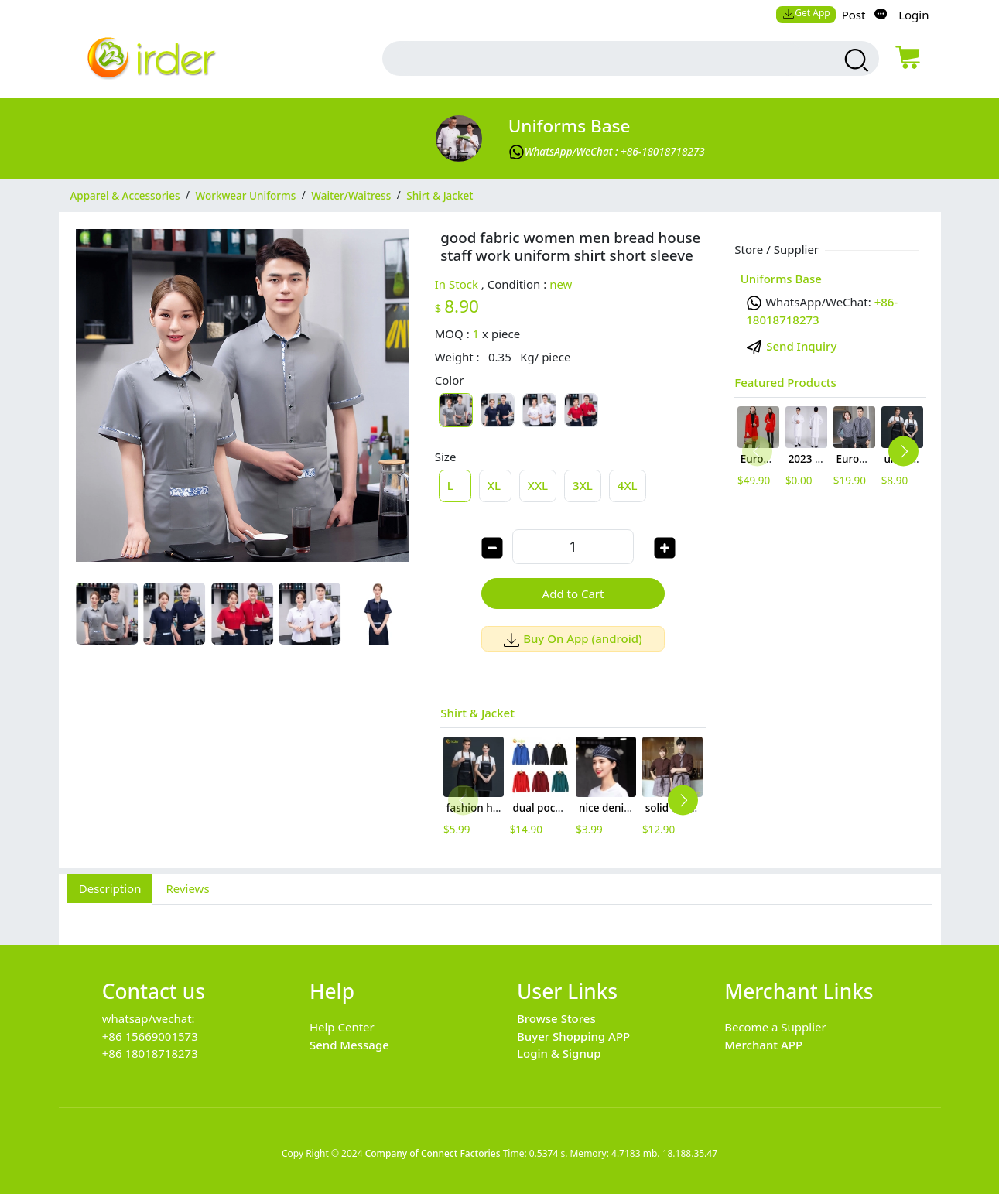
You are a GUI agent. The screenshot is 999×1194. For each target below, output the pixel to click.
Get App (806, 12)
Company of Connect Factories (433, 1153)
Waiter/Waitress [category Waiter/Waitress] (351, 195)
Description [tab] (110, 888)
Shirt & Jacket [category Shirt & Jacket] (439, 195)
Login (913, 14)
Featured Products (785, 382)
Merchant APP (763, 1044)
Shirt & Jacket (477, 712)
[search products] (854, 60)
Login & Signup (559, 1053)
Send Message (349, 1044)
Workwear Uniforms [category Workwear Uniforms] (246, 195)
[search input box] (599, 58)
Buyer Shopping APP (573, 1036)
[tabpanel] (499, 916)
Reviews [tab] (187, 888)
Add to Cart (573, 593)
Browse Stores (556, 1018)
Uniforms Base (569, 126)
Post (854, 14)
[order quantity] (572, 546)
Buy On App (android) (573, 638)
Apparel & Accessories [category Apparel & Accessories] (125, 195)
